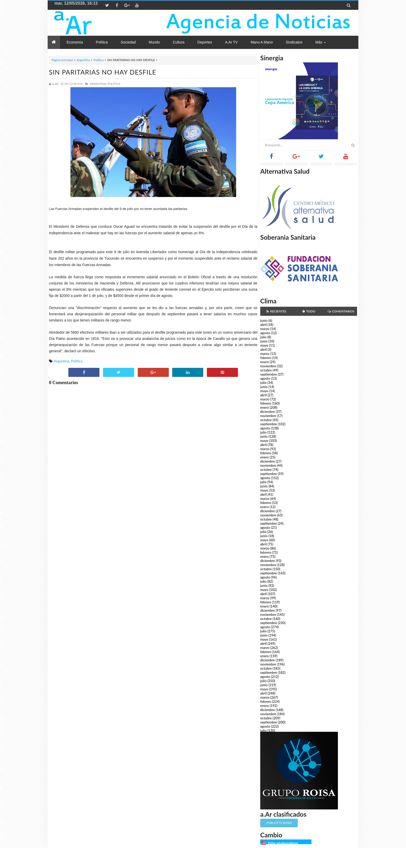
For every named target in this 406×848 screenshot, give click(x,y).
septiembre (268, 374)
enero (264, 362)
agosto (265, 333)
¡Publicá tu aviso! (279, 822)
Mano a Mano (262, 42)
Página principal (62, 60)
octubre (266, 370)
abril (263, 325)
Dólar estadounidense (283, 843)
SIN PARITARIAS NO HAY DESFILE (102, 72)
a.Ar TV (231, 42)
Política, (114, 83)
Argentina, (98, 83)
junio (263, 320)
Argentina (83, 60)
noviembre (268, 366)
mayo (264, 345)
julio (263, 337)
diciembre (267, 412)
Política (98, 60)
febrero (265, 358)
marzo (264, 329)
